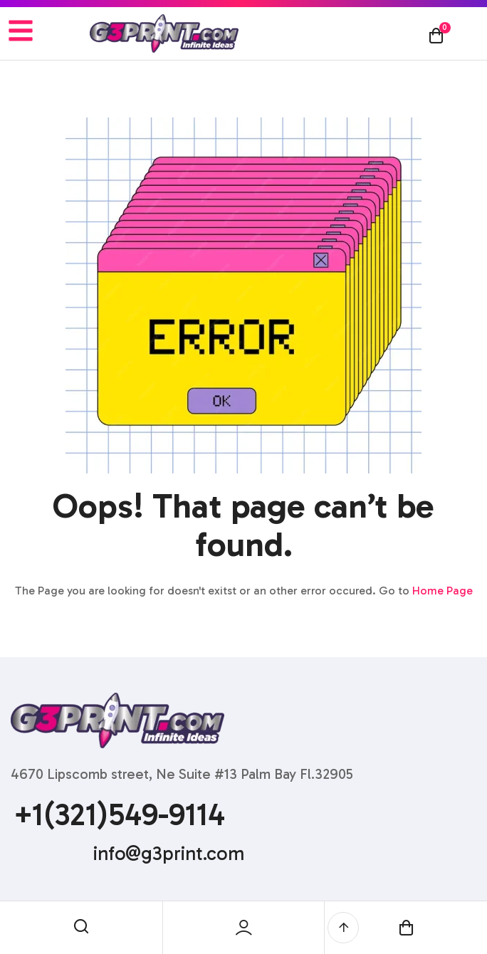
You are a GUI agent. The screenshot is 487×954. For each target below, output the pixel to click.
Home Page (442, 590)
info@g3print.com (168, 853)
